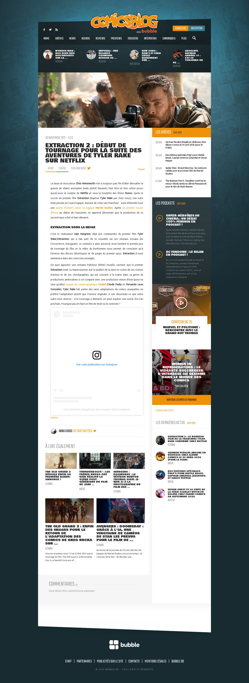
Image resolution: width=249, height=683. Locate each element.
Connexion (180, 28)
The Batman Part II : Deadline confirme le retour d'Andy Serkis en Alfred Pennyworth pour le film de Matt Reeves (181, 183)
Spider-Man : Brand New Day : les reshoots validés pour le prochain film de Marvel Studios (181, 170)
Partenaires (84, 661)
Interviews (150, 40)
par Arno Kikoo (78, 168)
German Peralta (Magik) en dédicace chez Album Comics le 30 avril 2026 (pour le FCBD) (181, 144)
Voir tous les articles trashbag (182, 400)
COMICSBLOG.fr (165, 410)
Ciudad (102, 284)
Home (46, 40)
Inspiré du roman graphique (82, 284)
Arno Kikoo (61, 431)
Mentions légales (155, 661)
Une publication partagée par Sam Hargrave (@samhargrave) (97, 409)
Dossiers (133, 40)
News (72, 40)
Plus (184, 40)
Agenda (86, 40)
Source (54, 417)
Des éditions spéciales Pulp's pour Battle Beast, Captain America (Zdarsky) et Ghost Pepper (181, 157)
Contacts (134, 661)
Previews (116, 40)
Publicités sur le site (110, 661)
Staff (68, 661)
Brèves (59, 40)
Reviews (100, 40)
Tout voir (177, 132)
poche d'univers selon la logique (84, 207)
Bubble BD (178, 661)
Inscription (196, 28)
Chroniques (169, 40)
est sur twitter (84, 431)
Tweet (141, 169)
